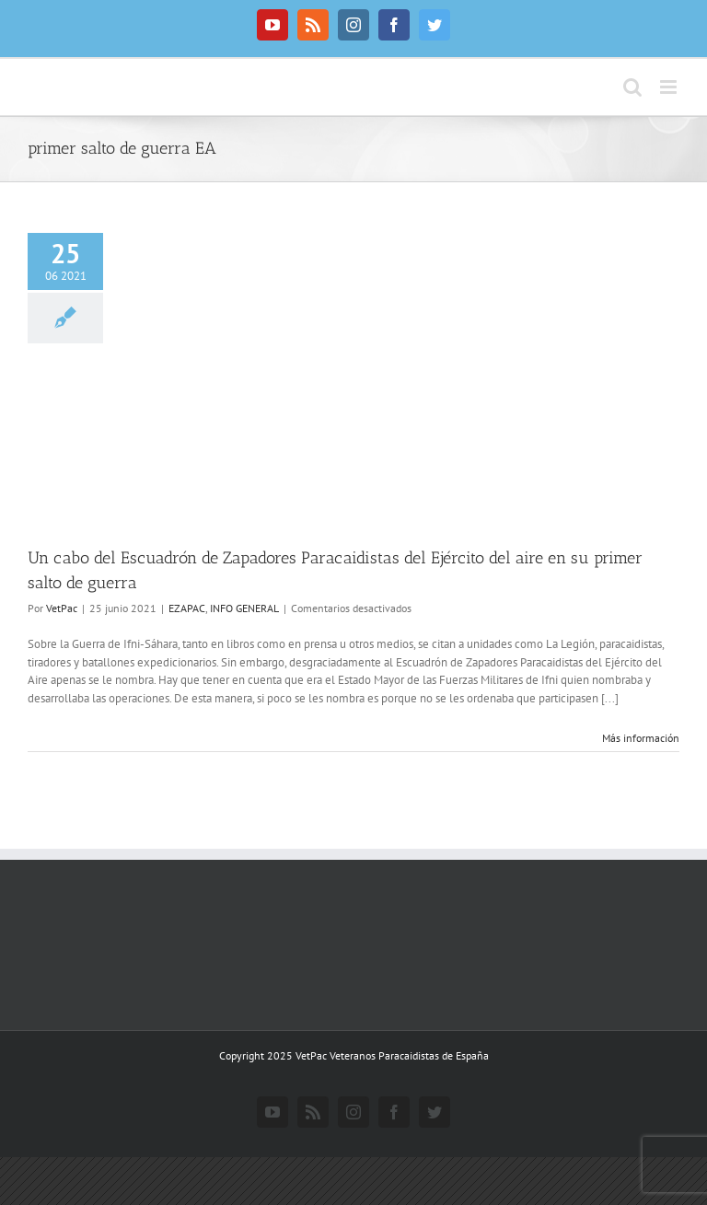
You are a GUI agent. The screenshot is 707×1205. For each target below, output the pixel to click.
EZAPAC (186, 608)
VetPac (61, 608)
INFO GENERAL (244, 608)
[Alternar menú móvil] (669, 87)
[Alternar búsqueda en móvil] (632, 87)
